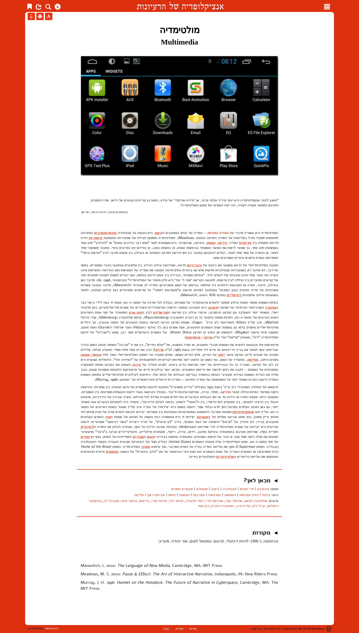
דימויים (86, 436)
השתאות (230, 495)
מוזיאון (252, 359)
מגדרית (138, 436)
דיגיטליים (234, 295)
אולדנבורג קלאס (256, 500)
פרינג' (208, 337)
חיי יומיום (247, 489)
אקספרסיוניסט (243, 411)
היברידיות (194, 265)
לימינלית (87, 426)
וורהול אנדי (159, 500)
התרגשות (214, 495)
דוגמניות (203, 416)
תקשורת (112, 451)
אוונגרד (270, 307)
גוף (108, 416)
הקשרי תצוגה (91, 354)
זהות (150, 436)
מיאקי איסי (129, 500)
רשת (158, 232)
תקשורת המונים (182, 489)
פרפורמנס (193, 337)
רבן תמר (203, 505)
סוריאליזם (160, 312)
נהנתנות (184, 495)
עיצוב (215, 489)
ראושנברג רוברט (223, 505)
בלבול (266, 495)
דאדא (213, 307)
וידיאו (222, 242)
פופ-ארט (135, 312)
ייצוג (221, 354)
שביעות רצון (156, 495)
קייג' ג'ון (258, 505)
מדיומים (245, 242)
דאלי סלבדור (195, 500)
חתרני (145, 446)
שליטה (139, 495)
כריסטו (144, 500)
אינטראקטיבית (105, 232)
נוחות (172, 495)
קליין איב (243, 505)
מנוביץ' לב (111, 500)
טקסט (211, 242)
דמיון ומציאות (248, 495)
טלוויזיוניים (225, 456)
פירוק (136, 364)
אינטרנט (263, 489)
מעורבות (199, 495)
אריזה (159, 349)
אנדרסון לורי (214, 500)
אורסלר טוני (233, 500)
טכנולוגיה (229, 489)
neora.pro (51, 628)
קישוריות (95, 237)
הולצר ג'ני (176, 500)
